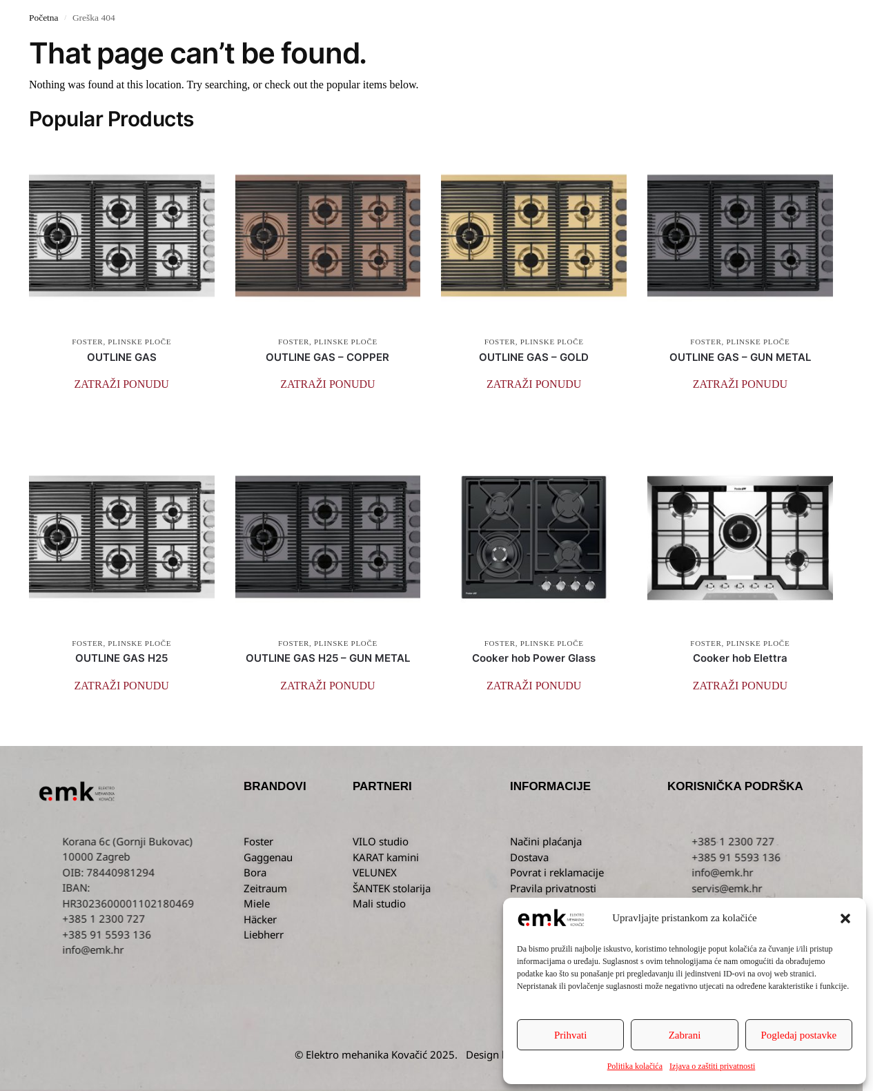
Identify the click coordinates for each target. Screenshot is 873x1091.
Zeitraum (265, 888)
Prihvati (570, 1035)
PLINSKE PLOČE (139, 341)
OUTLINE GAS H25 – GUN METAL (328, 658)
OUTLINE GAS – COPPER (327, 357)
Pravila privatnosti (553, 888)
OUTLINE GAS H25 (121, 658)
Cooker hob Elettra (740, 658)
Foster (258, 841)
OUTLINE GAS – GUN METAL (740, 357)
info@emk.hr (188, 949)
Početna (44, 17)
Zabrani (685, 1035)
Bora (255, 872)
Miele (257, 903)
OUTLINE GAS (122, 357)
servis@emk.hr (822, 888)
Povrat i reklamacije (557, 872)
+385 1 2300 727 (828, 841)
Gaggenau (268, 857)
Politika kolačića (635, 1066)
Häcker (260, 919)
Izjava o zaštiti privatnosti (712, 1066)
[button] (845, 918)
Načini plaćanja (546, 841)
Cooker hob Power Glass (534, 658)
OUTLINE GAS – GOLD (534, 357)
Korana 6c (182, 841)
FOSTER (87, 341)
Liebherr (264, 934)
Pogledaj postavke (799, 1035)
